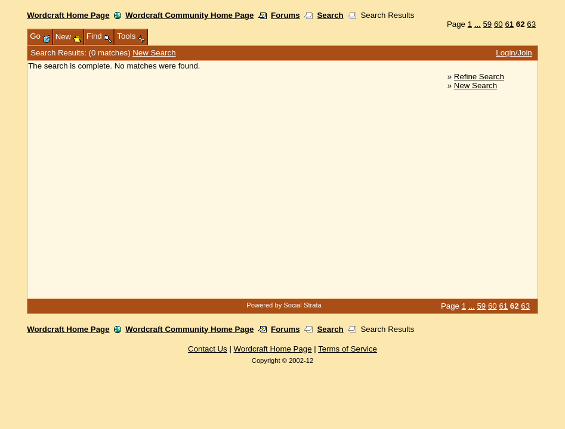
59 (487, 24)
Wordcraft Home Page (68, 15)
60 (498, 24)
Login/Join (514, 52)
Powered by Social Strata (284, 305)
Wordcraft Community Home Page (189, 15)
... (477, 24)
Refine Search (479, 76)
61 (509, 24)
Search (330, 15)
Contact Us (207, 348)
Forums (285, 15)
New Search (153, 52)
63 (531, 24)
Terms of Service (347, 348)
